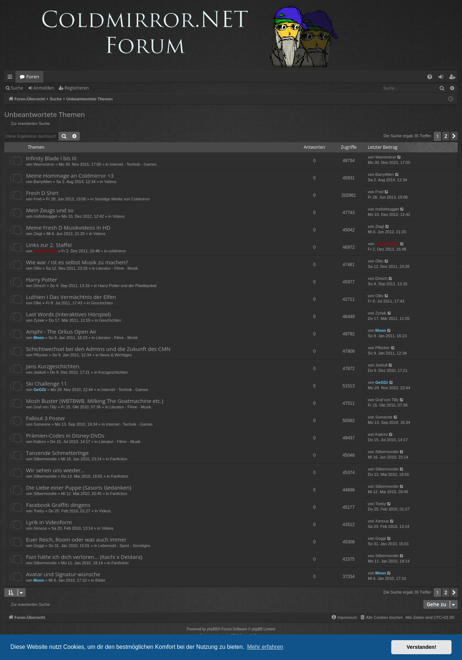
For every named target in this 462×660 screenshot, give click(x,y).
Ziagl (38, 233)
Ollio (38, 268)
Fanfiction (118, 459)
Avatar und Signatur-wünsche (63, 574)
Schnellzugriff (11, 78)
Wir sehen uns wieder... (55, 470)
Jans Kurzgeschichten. (53, 366)
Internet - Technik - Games (133, 164)
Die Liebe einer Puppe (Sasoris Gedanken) (78, 487)
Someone (42, 424)
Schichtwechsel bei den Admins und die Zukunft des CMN (98, 348)
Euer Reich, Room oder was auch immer (76, 539)
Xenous (40, 528)
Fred (38, 199)
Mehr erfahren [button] (265, 647)
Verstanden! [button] (421, 647)
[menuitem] (429, 77)
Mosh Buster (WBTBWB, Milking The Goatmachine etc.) (94, 400)
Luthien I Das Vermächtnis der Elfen (71, 296)
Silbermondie (45, 459)
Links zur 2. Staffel (49, 244)
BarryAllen (43, 181)
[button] (454, 136)
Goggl (39, 545)
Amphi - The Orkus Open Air (61, 331)
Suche (17, 88)
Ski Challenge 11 (46, 383)
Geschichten (102, 303)
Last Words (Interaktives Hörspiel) (68, 314)
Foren (32, 76)
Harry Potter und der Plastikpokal (127, 285)
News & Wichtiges (116, 355)
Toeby (39, 511)
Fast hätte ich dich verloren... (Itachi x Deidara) (84, 556)
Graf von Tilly (45, 407)
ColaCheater (45, 251)
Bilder (100, 580)
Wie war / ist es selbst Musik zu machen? (77, 262)
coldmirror (117, 251)
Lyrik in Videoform (49, 522)
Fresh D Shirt (42, 192)
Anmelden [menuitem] (442, 78)
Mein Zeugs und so (50, 210)
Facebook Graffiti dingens (58, 504)
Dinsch (40, 285)
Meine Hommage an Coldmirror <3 (70, 175)
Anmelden (44, 88)
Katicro (40, 441)
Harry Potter (41, 279)
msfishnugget (45, 216)
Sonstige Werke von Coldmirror (122, 199)
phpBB (212, 629)
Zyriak (39, 320)
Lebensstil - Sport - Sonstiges (124, 545)
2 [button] (445, 136)
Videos (110, 181)
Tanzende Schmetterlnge (57, 452)
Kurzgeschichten (113, 372)
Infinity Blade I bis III (51, 158)
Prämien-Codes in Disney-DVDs (65, 435)
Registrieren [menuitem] (454, 78)
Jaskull (40, 372)
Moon (39, 337)
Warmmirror (44, 164)
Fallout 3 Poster (45, 418)
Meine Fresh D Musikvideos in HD (68, 227)
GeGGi (40, 389)
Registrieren (77, 88)
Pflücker (41, 355)
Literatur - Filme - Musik (117, 268)
